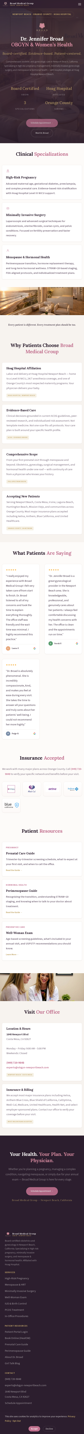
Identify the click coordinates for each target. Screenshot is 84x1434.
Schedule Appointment (18, 1403)
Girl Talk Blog (12, 1363)
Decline (49, 1428)
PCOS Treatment (14, 1310)
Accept (34, 1428)
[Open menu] (80, 4)
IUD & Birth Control (16, 1304)
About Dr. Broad (14, 1357)
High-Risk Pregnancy (17, 1278)
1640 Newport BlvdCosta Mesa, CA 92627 (17, 1394)
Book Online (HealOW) (17, 1338)
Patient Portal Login (16, 1332)
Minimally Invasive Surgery (20, 1291)
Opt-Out (17, 1421)
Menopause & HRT (15, 1285)
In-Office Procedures (16, 1316)
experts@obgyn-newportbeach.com (27, 1070)
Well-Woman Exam (16, 1297)
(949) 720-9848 (15, 1065)
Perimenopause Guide (18, 1351)
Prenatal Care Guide (16, 1344)
